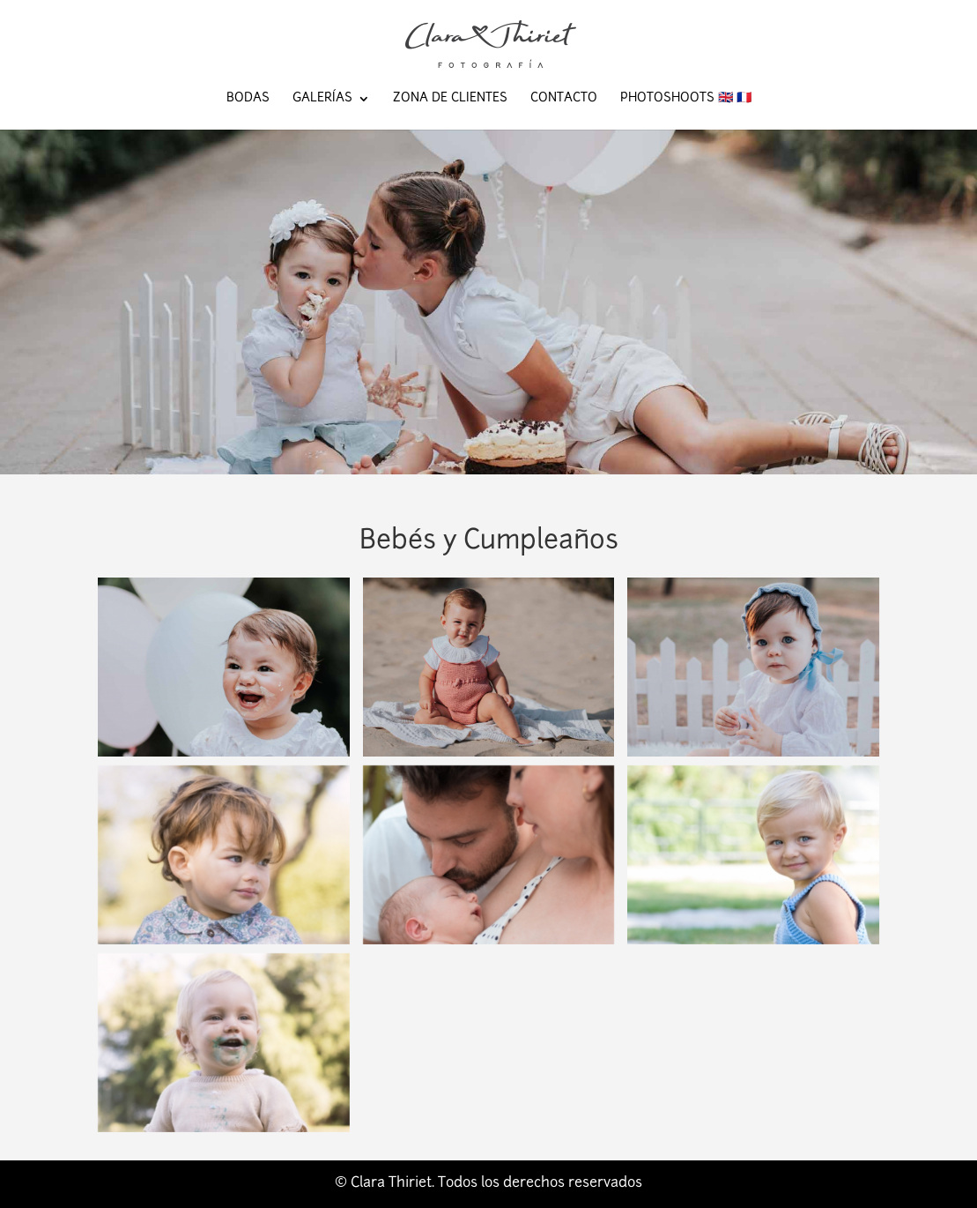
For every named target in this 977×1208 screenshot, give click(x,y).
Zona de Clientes (450, 99)
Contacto (563, 99)
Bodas (248, 99)
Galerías (322, 99)
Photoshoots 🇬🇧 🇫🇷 (685, 99)
